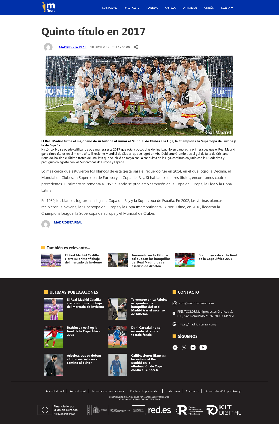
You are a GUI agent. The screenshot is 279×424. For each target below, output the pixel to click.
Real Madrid (109, 7)
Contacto (192, 391)
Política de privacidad (144, 391)
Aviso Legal (78, 391)
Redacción (173, 391)
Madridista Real (72, 47)
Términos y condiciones (108, 391)
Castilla (170, 7)
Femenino (152, 7)
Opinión (209, 7)
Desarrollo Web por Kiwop (223, 391)
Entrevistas (190, 7)
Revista (225, 7)
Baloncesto (131, 7)
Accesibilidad (55, 391)
